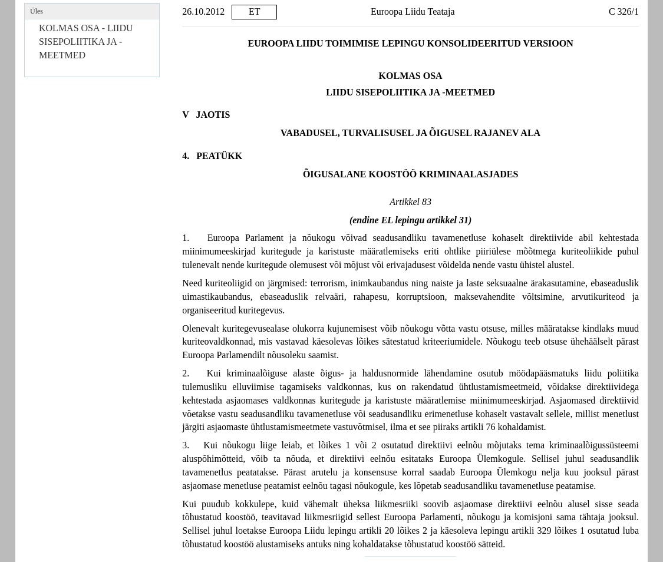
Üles (36, 11)
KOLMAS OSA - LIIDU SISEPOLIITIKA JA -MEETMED (86, 41)
